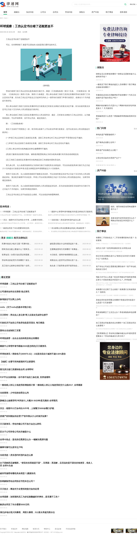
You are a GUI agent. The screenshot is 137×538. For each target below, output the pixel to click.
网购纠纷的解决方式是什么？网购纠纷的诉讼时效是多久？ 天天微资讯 (116, 107)
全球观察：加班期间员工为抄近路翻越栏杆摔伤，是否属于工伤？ (30, 497)
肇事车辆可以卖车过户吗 (11, 447)
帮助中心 (47, 529)
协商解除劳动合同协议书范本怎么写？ (17, 481)
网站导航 (133, 4)
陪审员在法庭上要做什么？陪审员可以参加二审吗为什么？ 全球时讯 (17, 249)
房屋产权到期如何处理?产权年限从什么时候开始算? (24, 416)
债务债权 (123, 12)
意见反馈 (58, 529)
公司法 (43, 12)
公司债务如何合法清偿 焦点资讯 (14, 291)
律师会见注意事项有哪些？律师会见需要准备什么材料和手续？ (116, 75)
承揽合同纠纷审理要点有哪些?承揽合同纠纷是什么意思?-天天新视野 (115, 301)
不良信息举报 (70, 529)
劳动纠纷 (68, 12)
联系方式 (36, 529)
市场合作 (14, 529)
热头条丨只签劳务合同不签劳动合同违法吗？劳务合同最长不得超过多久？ (65, 266)
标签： (2, 200)
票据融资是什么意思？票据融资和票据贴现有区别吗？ (116, 117)
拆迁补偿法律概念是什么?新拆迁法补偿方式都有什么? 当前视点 (115, 257)
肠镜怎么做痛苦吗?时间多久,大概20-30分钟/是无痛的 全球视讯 (29, 400)
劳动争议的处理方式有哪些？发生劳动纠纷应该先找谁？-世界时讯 (17, 260)
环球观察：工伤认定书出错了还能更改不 (19, 212)
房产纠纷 (95, 12)
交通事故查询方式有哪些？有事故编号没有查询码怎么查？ (65, 249)
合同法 (55, 12)
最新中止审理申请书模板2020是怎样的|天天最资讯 (71, 212)
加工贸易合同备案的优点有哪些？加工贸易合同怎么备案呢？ (116, 324)
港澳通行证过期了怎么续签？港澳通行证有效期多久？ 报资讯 (116, 290)
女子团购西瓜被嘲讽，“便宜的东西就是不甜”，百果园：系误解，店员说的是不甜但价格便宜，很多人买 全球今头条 (46, 464)
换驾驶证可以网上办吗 (10, 299)
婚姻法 (16, 12)
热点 (5, 18)
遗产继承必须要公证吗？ (106, 142)
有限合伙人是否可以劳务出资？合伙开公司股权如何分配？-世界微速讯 (65, 260)
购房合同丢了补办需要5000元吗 (16, 228)
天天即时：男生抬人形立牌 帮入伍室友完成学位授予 (24, 315)
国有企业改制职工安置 (10, 330)
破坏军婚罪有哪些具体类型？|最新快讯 (18, 473)
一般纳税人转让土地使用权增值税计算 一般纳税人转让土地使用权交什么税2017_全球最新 (41, 385)
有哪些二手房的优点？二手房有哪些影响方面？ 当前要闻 (116, 239)
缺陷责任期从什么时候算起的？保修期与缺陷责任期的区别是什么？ (65, 244)
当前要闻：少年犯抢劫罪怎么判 (14, 393)
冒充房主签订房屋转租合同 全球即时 (16, 369)
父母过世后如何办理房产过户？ (108, 158)
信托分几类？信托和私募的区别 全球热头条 (113, 248)
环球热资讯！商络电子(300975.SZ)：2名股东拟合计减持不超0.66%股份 (33, 354)
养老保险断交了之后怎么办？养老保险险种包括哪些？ (116, 313)
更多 (135, 129)
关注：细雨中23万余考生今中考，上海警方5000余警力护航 (27, 220)
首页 (5, 12)
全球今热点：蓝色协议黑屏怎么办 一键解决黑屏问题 (24, 439)
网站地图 (25, 529)
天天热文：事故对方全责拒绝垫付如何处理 (19, 489)
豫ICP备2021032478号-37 (35, 532)
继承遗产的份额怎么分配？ (107, 150)
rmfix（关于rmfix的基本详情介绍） (16, 307)
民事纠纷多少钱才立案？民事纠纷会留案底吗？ (17, 244)
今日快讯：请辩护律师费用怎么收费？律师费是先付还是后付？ (65, 255)
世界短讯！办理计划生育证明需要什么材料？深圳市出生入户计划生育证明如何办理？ (17, 255)
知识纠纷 (30, 12)
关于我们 (3, 529)
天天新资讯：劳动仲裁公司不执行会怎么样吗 (20, 424)
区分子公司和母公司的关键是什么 (15, 432)
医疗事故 (109, 12)
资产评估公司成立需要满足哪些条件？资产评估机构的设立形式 (116, 268)
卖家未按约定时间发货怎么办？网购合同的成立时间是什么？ (123, 219)
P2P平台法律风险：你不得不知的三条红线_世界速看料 (25, 377)
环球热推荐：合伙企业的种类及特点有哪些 (19, 338)
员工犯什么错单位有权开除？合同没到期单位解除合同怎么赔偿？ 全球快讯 (17, 266)
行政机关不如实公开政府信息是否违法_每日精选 (22, 323)
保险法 (82, 12)
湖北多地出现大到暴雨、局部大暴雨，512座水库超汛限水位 (27, 512)
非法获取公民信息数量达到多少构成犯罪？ (68, 228)
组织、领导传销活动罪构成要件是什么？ (123, 208)
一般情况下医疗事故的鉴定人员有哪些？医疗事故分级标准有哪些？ (116, 85)
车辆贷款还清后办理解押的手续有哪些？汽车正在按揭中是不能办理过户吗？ (116, 96)
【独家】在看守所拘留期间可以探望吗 (17, 362)
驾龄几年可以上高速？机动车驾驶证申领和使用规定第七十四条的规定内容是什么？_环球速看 (116, 278)
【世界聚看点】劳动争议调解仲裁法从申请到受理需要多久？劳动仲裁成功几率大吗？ (116, 334)
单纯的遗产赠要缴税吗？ (106, 135)
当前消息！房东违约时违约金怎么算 (66, 220)
